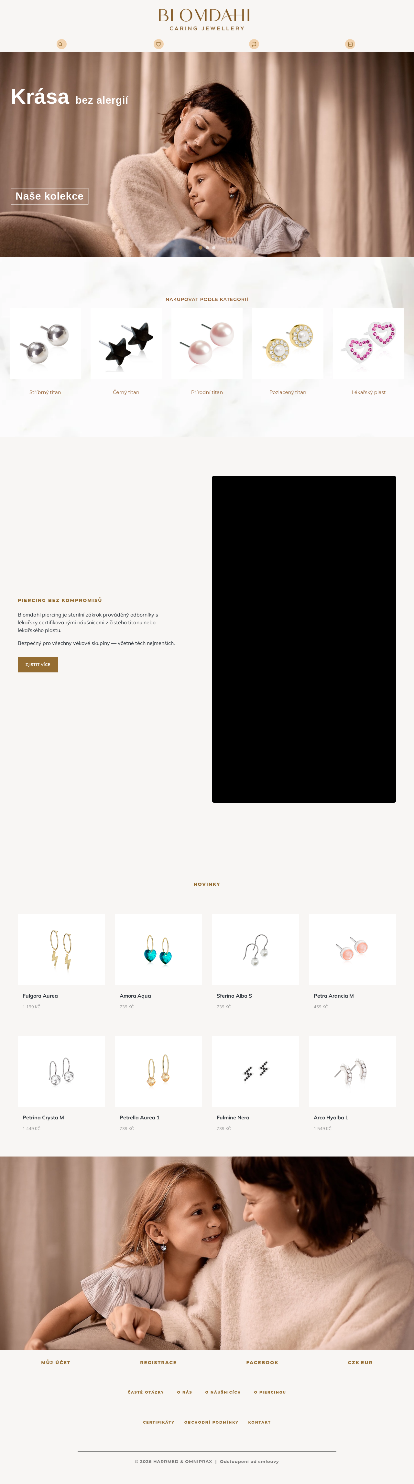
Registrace (158, 1362)
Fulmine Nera (233, 1117)
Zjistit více (38, 664)
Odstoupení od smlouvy (249, 1461)
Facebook (262, 1362)
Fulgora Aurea (40, 995)
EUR (367, 1362)
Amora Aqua (135, 995)
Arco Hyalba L (331, 1117)
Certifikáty (159, 1422)
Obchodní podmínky (211, 1422)
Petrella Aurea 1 (140, 1117)
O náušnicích (223, 1392)
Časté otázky (146, 1392)
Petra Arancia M (334, 995)
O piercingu (270, 1392)
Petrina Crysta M (43, 1117)
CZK (354, 1362)
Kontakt (259, 1422)
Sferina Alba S (234, 995)
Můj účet (56, 1362)
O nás (184, 1392)
